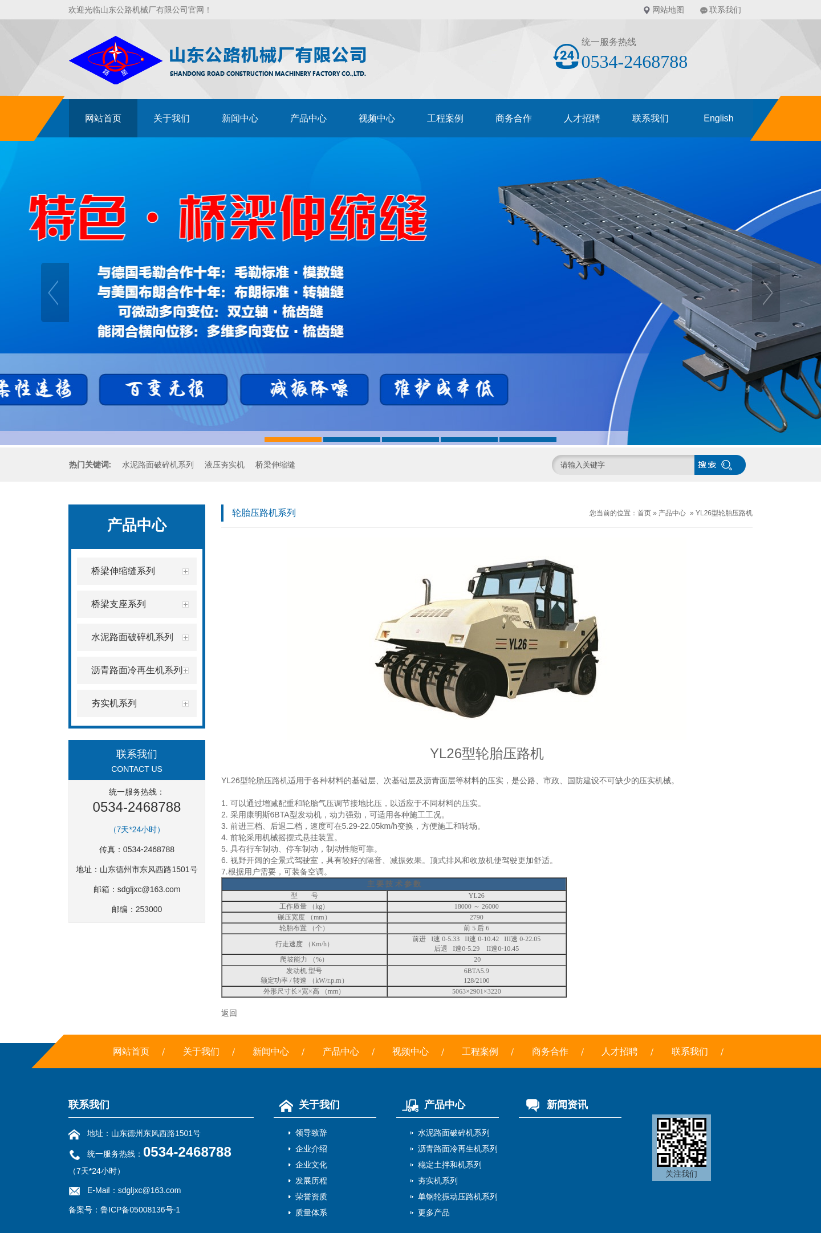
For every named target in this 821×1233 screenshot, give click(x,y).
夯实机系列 (438, 1180)
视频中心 (377, 118)
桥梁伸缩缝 (275, 464)
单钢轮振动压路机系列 (458, 1196)
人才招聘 (582, 118)
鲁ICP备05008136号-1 (140, 1209)
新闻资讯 (553, 1104)
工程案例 (445, 118)
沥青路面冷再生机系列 (458, 1148)
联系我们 (725, 9)
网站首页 (103, 118)
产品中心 (308, 118)
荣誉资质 (311, 1196)
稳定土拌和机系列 (450, 1164)
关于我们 (171, 118)
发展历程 (311, 1180)
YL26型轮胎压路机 (724, 513)
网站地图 (668, 9)
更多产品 (434, 1212)
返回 (229, 1013)
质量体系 (311, 1212)
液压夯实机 (225, 464)
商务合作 (513, 118)
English (718, 118)
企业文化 (311, 1164)
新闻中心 (240, 118)
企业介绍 (311, 1148)
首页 (644, 513)
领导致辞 (311, 1132)
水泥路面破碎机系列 (158, 464)
